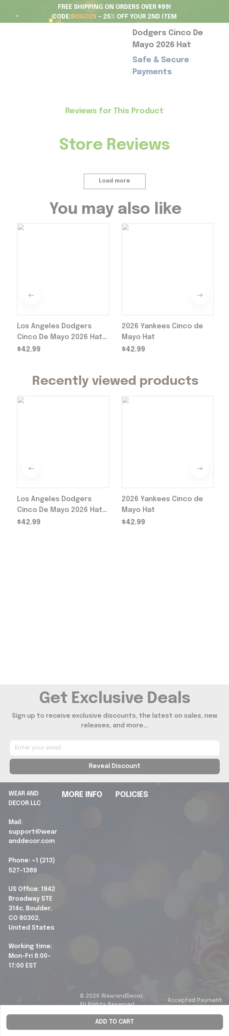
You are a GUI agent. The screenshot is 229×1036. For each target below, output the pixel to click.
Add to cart (114, 1022)
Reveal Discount (115, 766)
